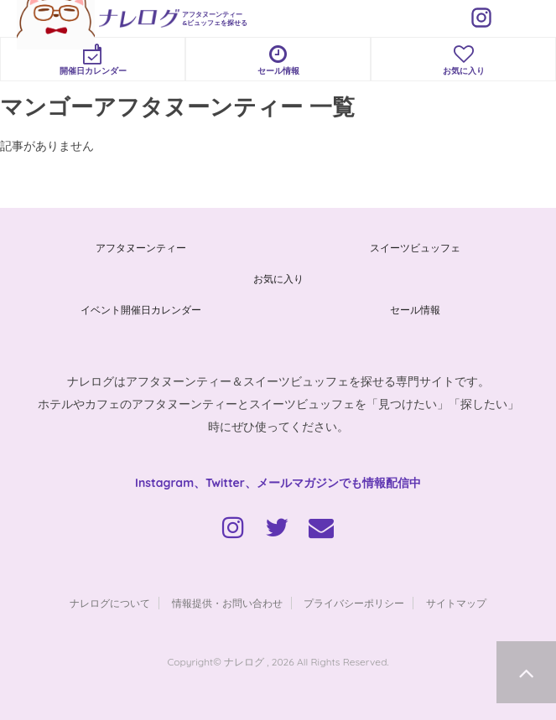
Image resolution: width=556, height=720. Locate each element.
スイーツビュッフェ (415, 247)
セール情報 (278, 60)
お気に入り (463, 60)
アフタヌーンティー (141, 247)
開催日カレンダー (92, 60)
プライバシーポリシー (354, 603)
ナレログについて (110, 603)
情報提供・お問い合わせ (227, 603)
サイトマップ (456, 603)
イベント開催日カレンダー (141, 309)
